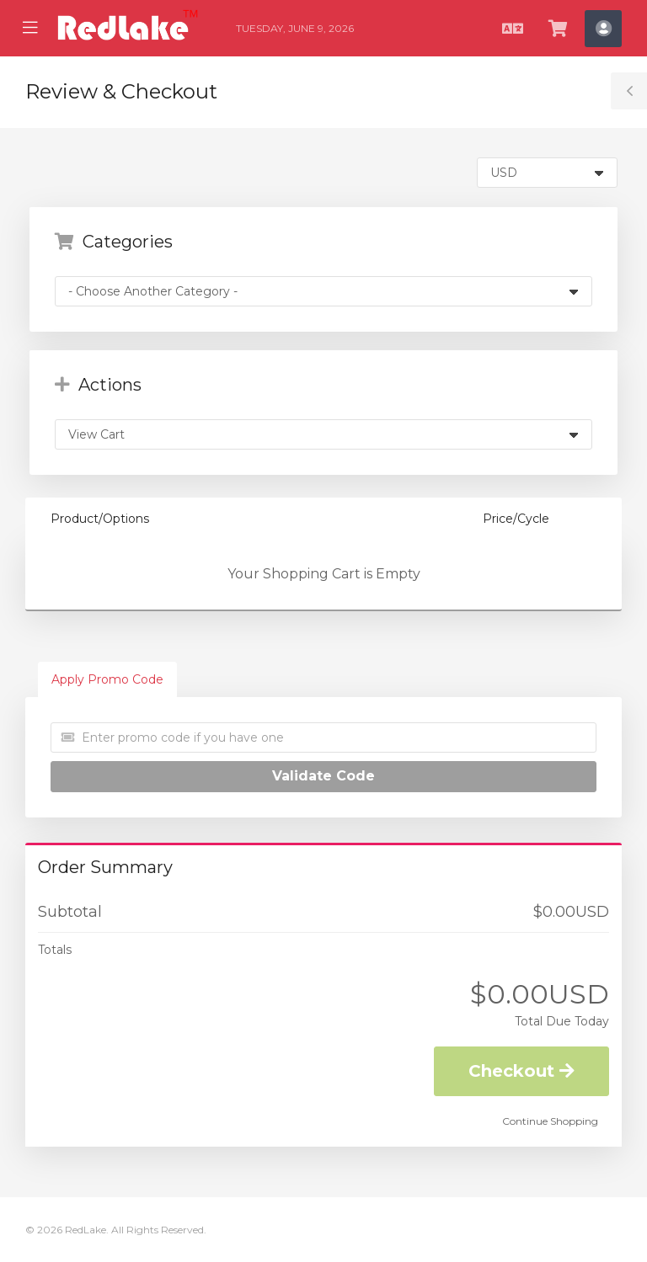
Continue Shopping (550, 1121)
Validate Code (323, 776)
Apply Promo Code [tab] (107, 679)
